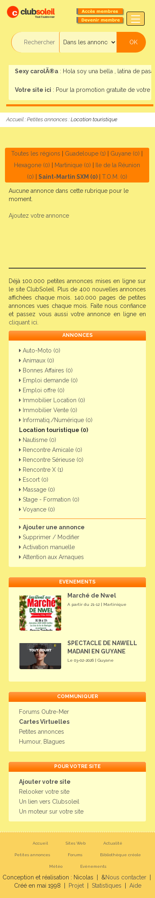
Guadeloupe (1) (85, 153)
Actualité (112, 843)
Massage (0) (37, 489)
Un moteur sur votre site (51, 811)
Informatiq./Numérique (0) (56, 420)
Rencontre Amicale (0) (50, 450)
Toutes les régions (35, 153)
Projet (76, 885)
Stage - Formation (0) (49, 499)
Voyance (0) (37, 509)
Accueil (15, 119)
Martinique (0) (73, 165)
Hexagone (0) (32, 165)
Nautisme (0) (37, 440)
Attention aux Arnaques (51, 557)
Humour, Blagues (42, 741)
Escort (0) (33, 479)
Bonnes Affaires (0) (46, 370)
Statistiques (107, 885)
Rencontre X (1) (41, 469)
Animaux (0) (36, 360)
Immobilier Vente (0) (48, 410)
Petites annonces (47, 119)
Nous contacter (125, 877)
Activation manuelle (47, 547)
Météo (55, 866)
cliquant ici (23, 322)
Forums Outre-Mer (44, 711)
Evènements (93, 866)
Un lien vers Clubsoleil (49, 801)
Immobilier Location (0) (52, 400)
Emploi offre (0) (41, 390)
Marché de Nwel (91, 595)
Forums (75, 854)
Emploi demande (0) (48, 380)
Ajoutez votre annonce (39, 215)
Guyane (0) (125, 153)
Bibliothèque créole (120, 854)
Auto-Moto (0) (39, 350)
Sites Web (76, 843)
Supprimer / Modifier (49, 537)
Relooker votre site (44, 791)
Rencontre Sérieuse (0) (51, 459)
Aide (135, 885)
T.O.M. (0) (114, 176)
